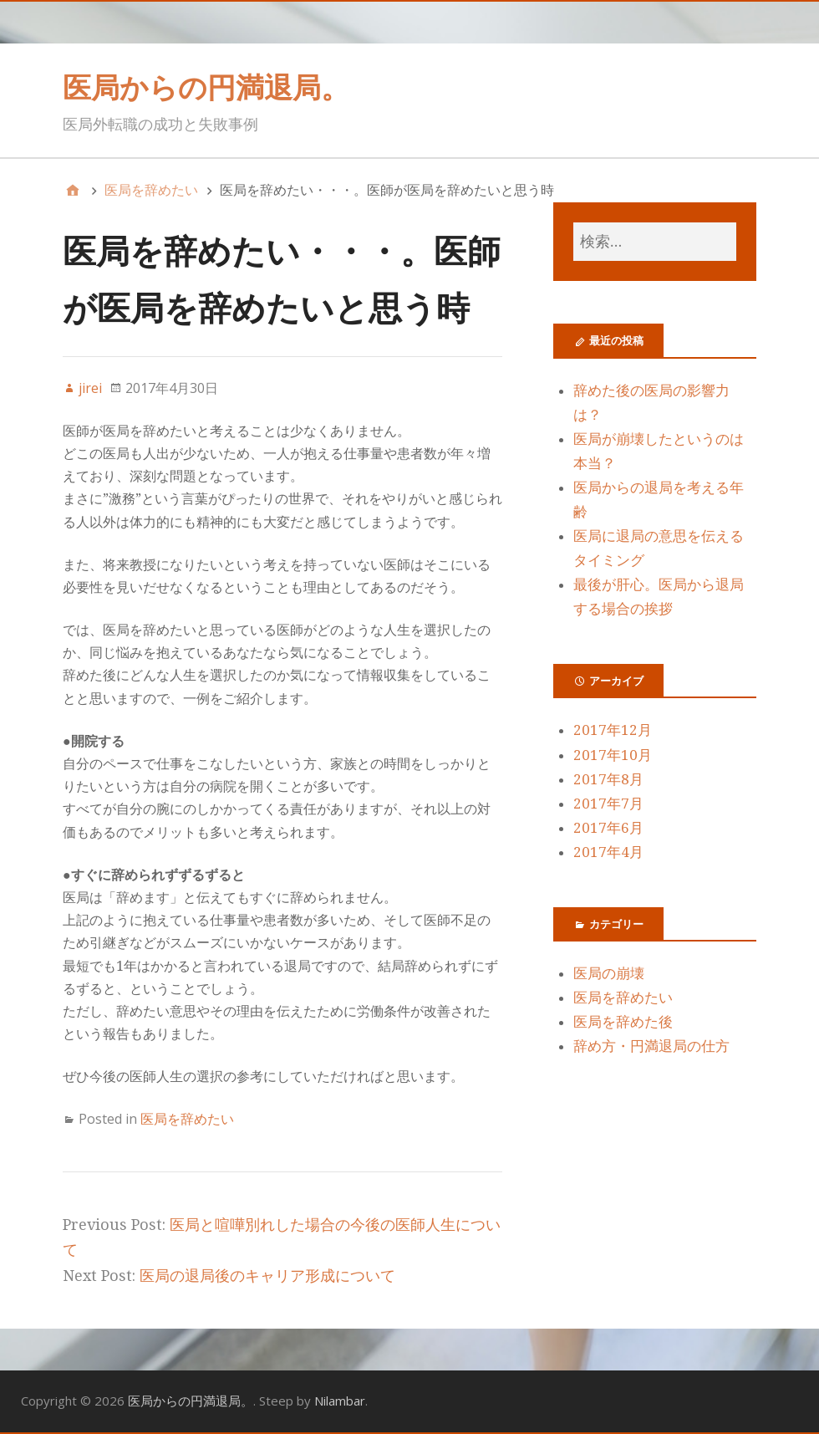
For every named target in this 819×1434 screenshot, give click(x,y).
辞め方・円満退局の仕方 (651, 1046)
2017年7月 (608, 803)
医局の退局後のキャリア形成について (267, 1275)
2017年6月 (608, 827)
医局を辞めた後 (623, 1021)
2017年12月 (612, 730)
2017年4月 (608, 852)
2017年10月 (612, 755)
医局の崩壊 (608, 973)
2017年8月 (608, 779)
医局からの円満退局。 (206, 87)
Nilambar (339, 1400)
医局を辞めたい (187, 1119)
